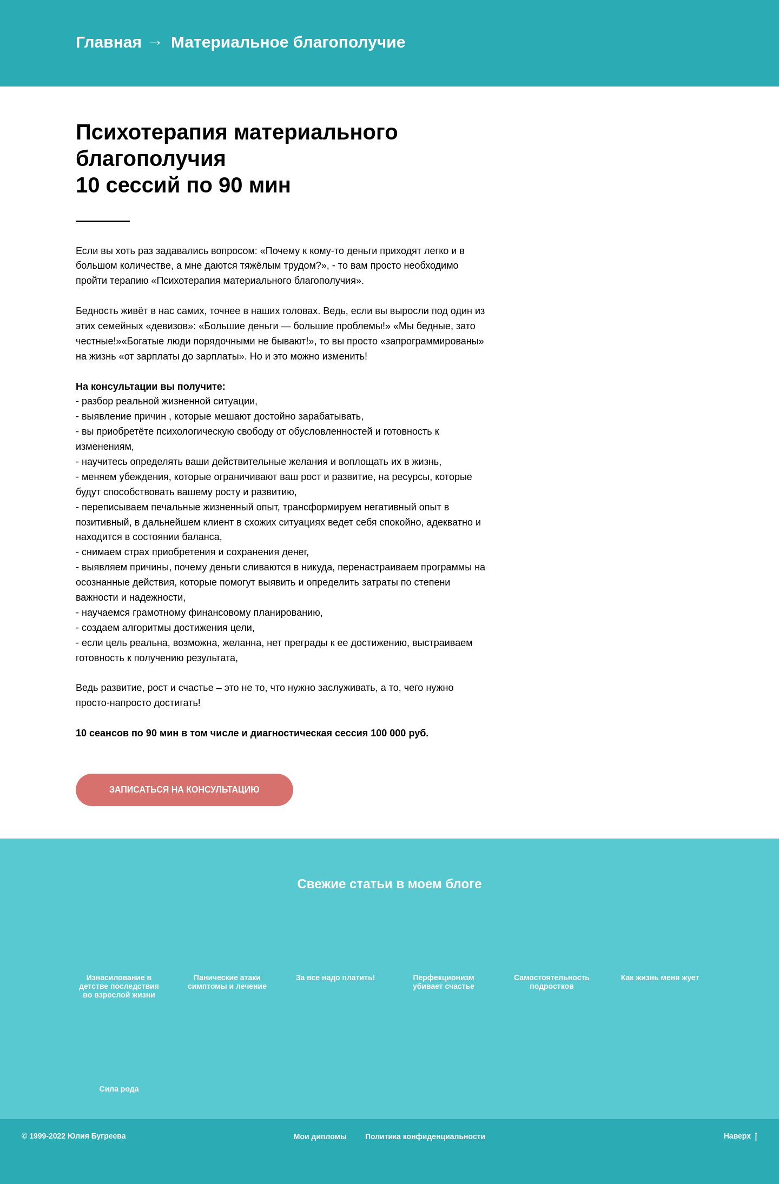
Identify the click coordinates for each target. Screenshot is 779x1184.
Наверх (740, 1136)
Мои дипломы (320, 1136)
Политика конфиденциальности (425, 1136)
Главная (109, 42)
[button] (184, 790)
